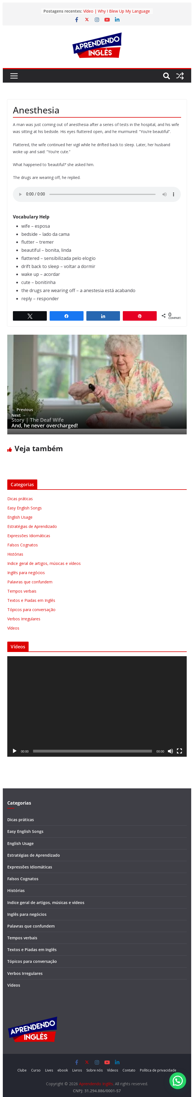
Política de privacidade (158, 1070)
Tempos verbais (21, 591)
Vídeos (13, 628)
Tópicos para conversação (31, 609)
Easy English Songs (24, 508)
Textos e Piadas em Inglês (31, 600)
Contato (129, 1070)
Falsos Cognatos (22, 545)
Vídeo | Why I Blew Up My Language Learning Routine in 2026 (116, 13)
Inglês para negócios (26, 572)
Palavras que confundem (29, 581)
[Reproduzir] (14, 751)
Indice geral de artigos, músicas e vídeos (44, 563)
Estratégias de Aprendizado (32, 526)
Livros (77, 1070)
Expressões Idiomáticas (28, 535)
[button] (177, 1080)
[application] (96, 706)
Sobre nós (94, 1070)
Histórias (15, 554)
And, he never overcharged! (44, 420)
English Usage (20, 517)
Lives (49, 1070)
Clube (22, 1070)
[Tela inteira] (179, 751)
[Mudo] (170, 751)
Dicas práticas (20, 498)
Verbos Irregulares (23, 618)
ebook (62, 1070)
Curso (36, 1070)
